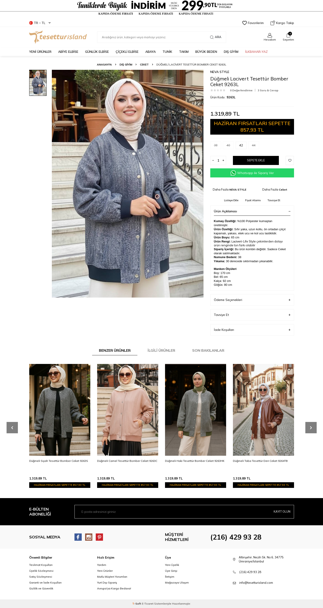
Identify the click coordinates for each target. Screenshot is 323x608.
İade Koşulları (252, 330)
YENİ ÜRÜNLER (40, 52)
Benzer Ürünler (115, 350)
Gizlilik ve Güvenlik (41, 588)
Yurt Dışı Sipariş (107, 582)
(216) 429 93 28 (235, 537)
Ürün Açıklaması (252, 211)
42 (242, 146)
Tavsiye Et (274, 200)
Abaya (150, 52)
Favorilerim (253, 23)
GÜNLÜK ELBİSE (97, 52)
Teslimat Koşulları (41, 565)
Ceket (144, 64)
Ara (215, 37)
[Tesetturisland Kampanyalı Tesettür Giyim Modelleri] (161, 8)
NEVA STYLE (219, 72)
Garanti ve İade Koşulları (45, 582)
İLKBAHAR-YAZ (256, 52)
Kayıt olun (281, 512)
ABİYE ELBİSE (68, 52)
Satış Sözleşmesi (40, 576)
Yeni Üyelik (172, 565)
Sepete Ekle (256, 160)
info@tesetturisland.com (256, 582)
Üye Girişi (171, 570)
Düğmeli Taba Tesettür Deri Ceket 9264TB (260, 461)
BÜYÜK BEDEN (206, 52)
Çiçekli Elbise (127, 52)
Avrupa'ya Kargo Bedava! (114, 588)
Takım (184, 52)
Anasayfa (104, 64)
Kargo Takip (282, 23)
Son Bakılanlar (208, 350)
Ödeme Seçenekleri (252, 300)
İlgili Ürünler (161, 350)
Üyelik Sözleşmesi (41, 570)
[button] (12, 427)
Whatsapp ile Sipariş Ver (252, 173)
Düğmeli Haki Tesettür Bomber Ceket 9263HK (195, 461)
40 (230, 146)
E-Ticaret (147, 603)
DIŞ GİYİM (231, 52)
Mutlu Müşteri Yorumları (112, 576)
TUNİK (167, 52)
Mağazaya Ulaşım (177, 582)
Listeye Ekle (231, 200)
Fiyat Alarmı (253, 200)
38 (217, 146)
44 (255, 146)
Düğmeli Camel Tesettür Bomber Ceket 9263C (127, 461)
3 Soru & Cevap (268, 90)
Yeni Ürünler (105, 570)
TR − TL (39, 23)
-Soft (137, 603)
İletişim (169, 576)
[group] (127, 184)
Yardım (101, 565)
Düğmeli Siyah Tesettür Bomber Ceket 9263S (58, 461)
